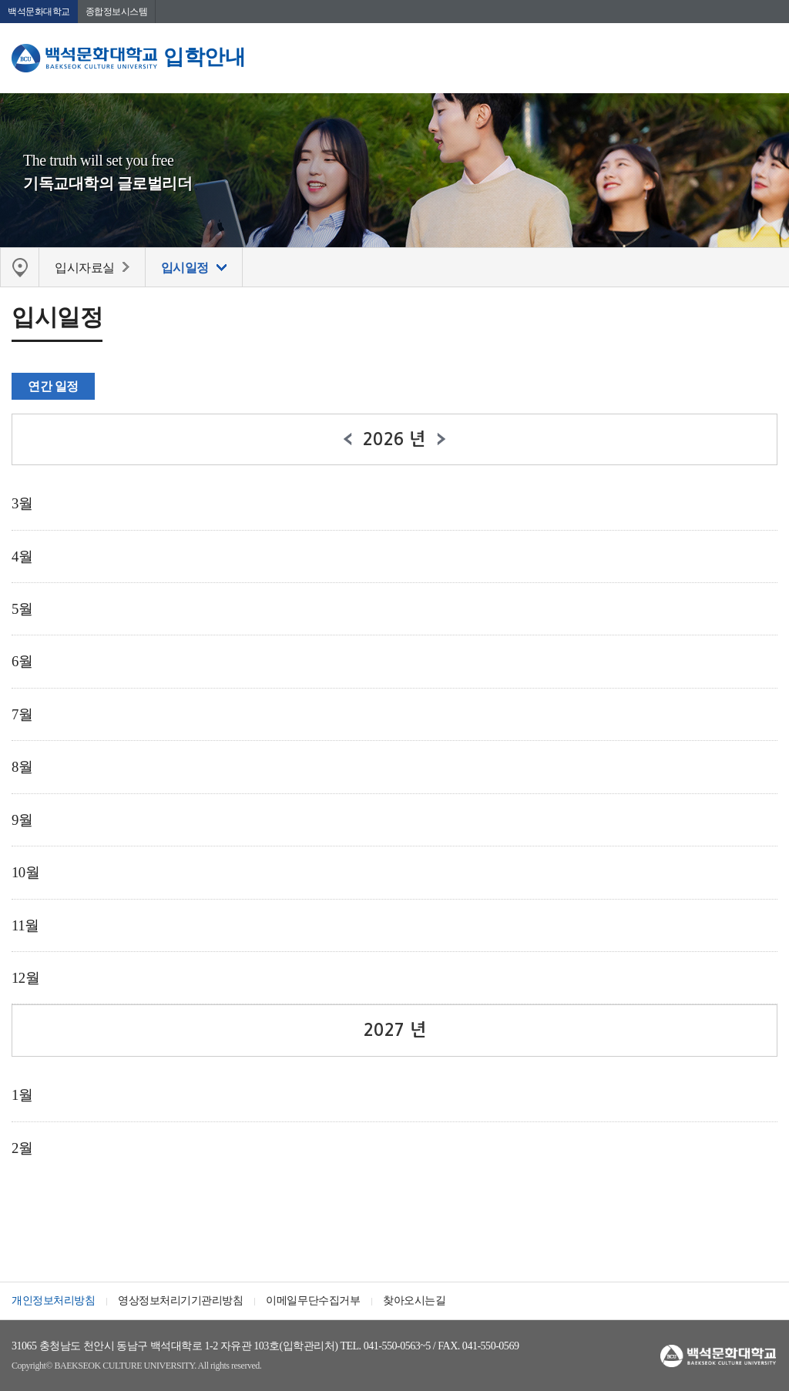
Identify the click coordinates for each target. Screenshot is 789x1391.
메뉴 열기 (765, 57)
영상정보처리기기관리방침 (180, 1300)
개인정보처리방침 (53, 1300)
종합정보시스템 (117, 11)
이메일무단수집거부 (313, 1300)
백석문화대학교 (39, 11)
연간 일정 (53, 386)
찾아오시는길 (414, 1300)
